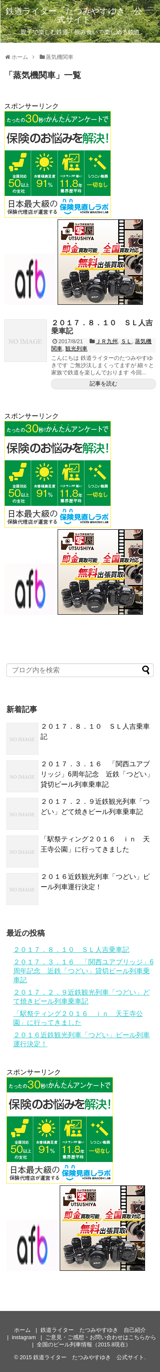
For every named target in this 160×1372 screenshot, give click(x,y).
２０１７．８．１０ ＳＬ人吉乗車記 (102, 327)
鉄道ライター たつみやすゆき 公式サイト (74, 15)
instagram (24, 1337)
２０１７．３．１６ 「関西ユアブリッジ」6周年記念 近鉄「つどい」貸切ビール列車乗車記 (97, 774)
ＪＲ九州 (107, 341)
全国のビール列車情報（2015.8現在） (84, 1344)
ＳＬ (126, 341)
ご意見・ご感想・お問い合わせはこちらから (100, 1337)
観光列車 (76, 348)
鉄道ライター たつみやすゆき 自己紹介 (93, 1330)
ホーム (22, 1330)
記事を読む (103, 383)
